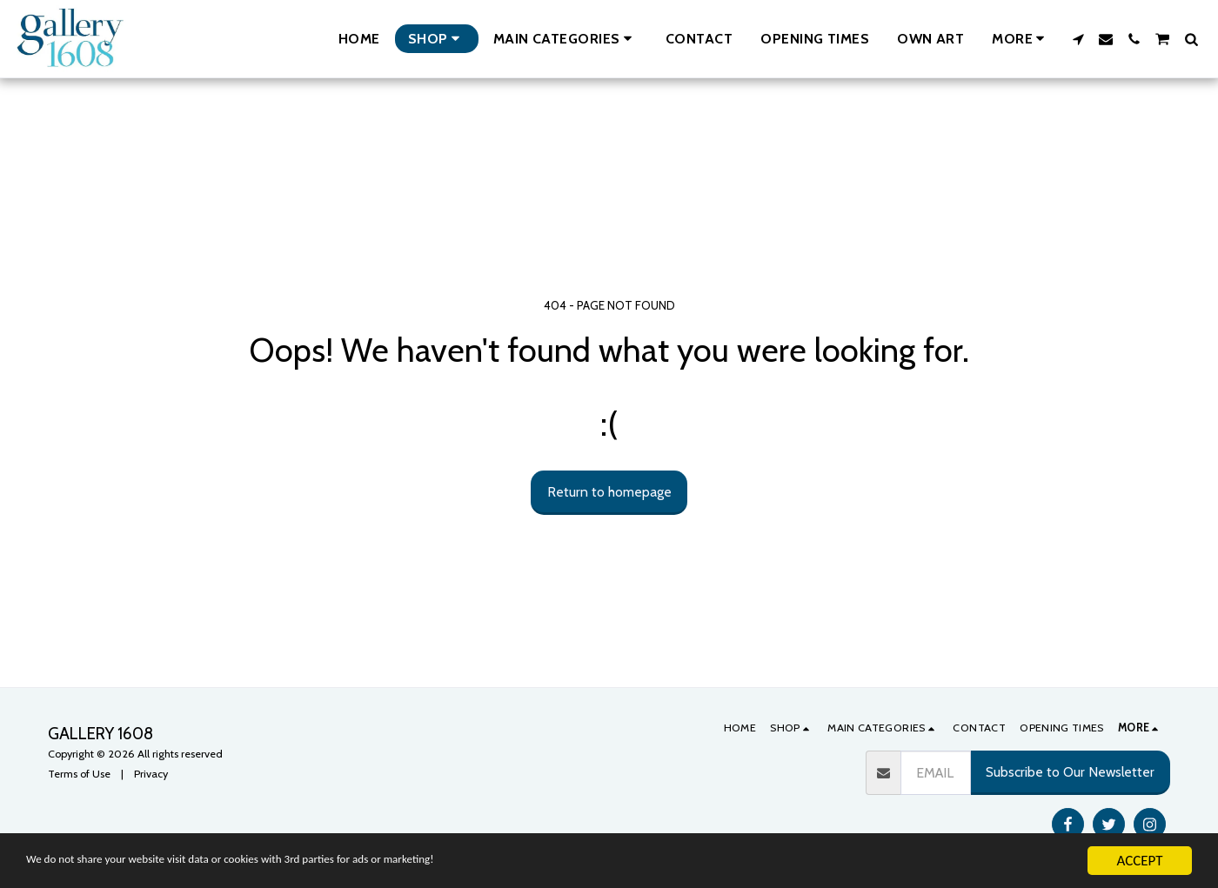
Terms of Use (79, 773)
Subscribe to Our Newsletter (1070, 772)
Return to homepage (609, 492)
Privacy (151, 773)
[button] (565, 38)
